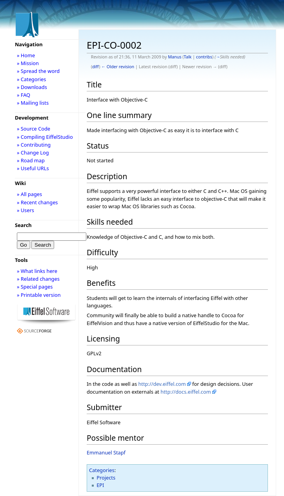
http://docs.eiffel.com (185, 391)
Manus (174, 57)
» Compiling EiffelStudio (45, 136)
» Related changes (38, 278)
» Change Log (33, 152)
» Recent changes (37, 202)
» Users (25, 210)
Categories (102, 470)
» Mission (28, 63)
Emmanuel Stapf (106, 452)
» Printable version (39, 294)
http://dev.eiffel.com (162, 383)
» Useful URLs (33, 168)
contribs (204, 57)
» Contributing (34, 144)
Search (23, 225)
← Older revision (117, 66)
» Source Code (33, 128)
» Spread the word (38, 70)
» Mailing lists (33, 102)
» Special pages (35, 286)
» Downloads (32, 87)
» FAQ (23, 94)
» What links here (37, 270)
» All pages (29, 194)
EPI (100, 485)
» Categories (31, 79)
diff (95, 66)
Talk (188, 57)
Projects (105, 477)
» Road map (31, 160)
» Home (26, 55)
